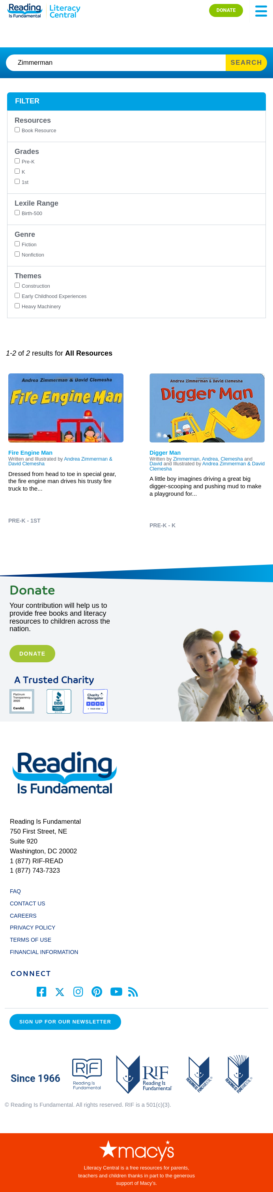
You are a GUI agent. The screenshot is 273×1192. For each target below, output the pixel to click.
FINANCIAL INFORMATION (44, 952)
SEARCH (246, 62)
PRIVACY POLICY (32, 927)
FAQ (15, 891)
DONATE (226, 10)
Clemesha (232, 459)
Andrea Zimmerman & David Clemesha (207, 466)
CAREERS (23, 916)
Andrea (210, 459)
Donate (32, 653)
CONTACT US (30, 903)
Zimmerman (186, 459)
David (156, 464)
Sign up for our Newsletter (65, 1022)
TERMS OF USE (34, 940)
